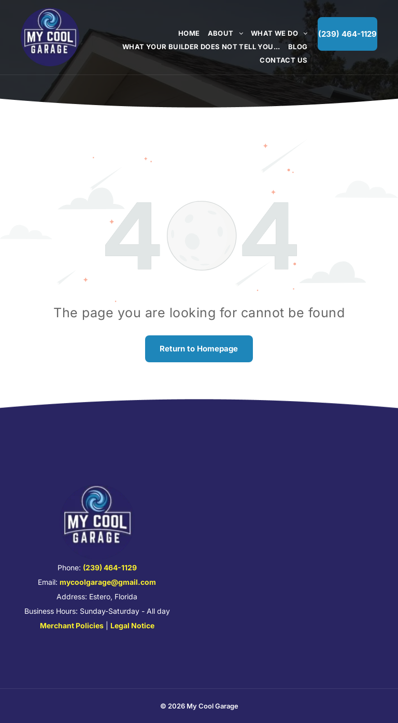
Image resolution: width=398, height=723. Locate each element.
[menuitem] (185, 33)
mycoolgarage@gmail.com (108, 582)
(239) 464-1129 (110, 567)
